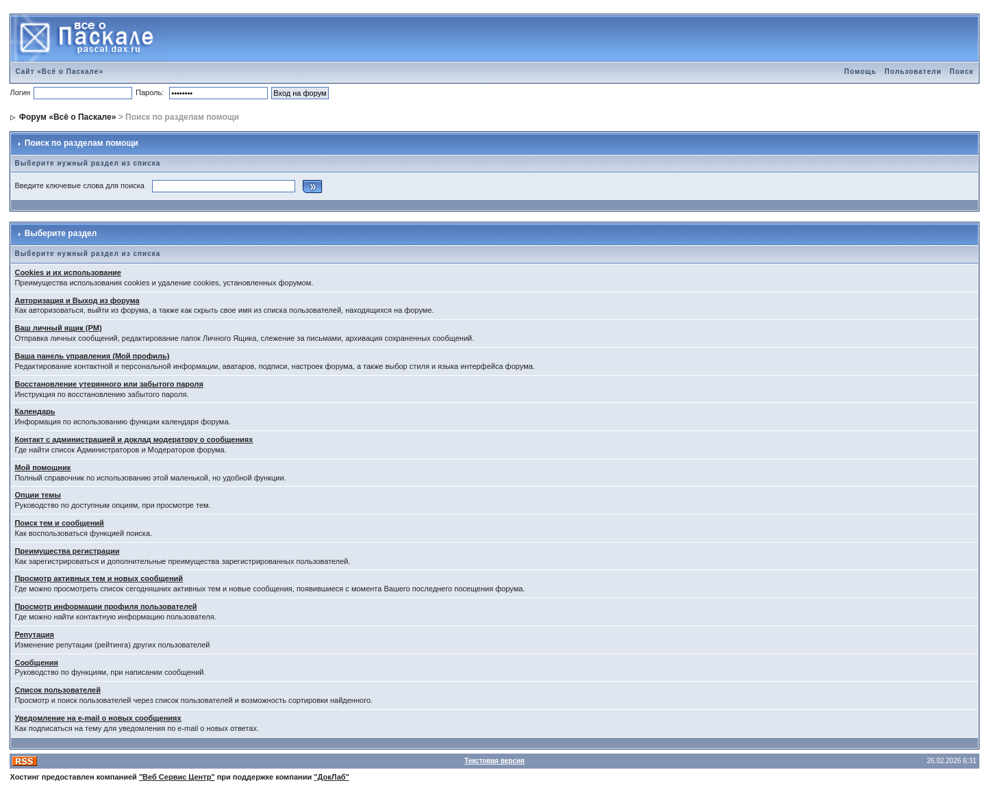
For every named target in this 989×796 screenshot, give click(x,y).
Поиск (962, 71)
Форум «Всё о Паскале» (67, 117)
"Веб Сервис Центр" (177, 777)
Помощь (860, 71)
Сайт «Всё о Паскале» (59, 71)
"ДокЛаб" (331, 777)
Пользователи (913, 71)
